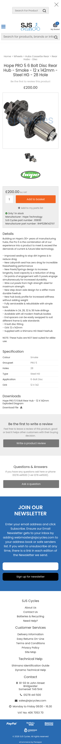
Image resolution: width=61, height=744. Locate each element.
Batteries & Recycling (30, 616)
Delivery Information (30, 634)
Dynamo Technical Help (30, 670)
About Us (30, 607)
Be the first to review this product (30, 81)
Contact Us (30, 612)
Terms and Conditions (30, 643)
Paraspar (38, 742)
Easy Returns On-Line (30, 639)
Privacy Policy (30, 648)
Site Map (30, 652)
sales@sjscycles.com (32, 700)
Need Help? (30, 621)
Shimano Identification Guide (30, 665)
